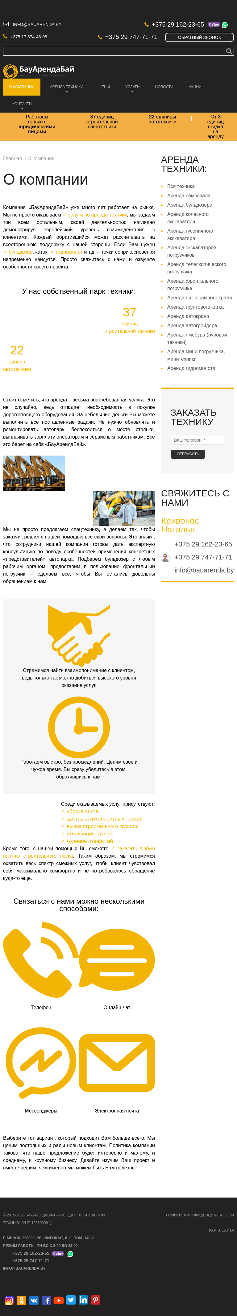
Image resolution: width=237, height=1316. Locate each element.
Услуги (129, 90)
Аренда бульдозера (189, 205)
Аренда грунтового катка (195, 307)
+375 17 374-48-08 (25, 37)
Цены (104, 87)
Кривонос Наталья (180, 526)
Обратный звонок (199, 38)
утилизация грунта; (90, 834)
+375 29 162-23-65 (174, 25)
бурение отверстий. (90, 842)
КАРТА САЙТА (221, 1231)
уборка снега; (83, 812)
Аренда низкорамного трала (199, 298)
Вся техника (181, 187)
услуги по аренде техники (97, 215)
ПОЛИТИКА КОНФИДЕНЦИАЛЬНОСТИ (200, 1216)
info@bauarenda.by (37, 25)
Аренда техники (63, 90)
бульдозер (20, 252)
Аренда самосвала (188, 196)
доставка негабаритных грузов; (104, 819)
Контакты (19, 107)
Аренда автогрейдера (192, 326)
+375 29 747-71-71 (128, 37)
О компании (18, 90)
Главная (12, 159)
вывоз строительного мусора (102, 827)
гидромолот (69, 252)
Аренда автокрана (188, 316)
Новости (164, 87)
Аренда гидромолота (191, 368)
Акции (195, 87)
